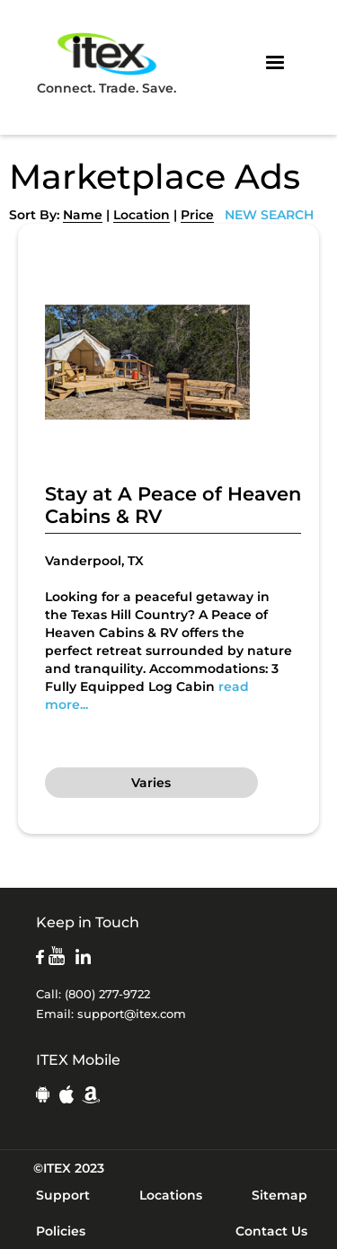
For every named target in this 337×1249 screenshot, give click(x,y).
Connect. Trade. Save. (106, 62)
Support (63, 1195)
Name (82, 215)
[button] (275, 63)
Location (141, 215)
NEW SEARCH (269, 215)
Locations (170, 1195)
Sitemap (279, 1195)
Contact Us (271, 1231)
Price (197, 215)
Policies (60, 1231)
